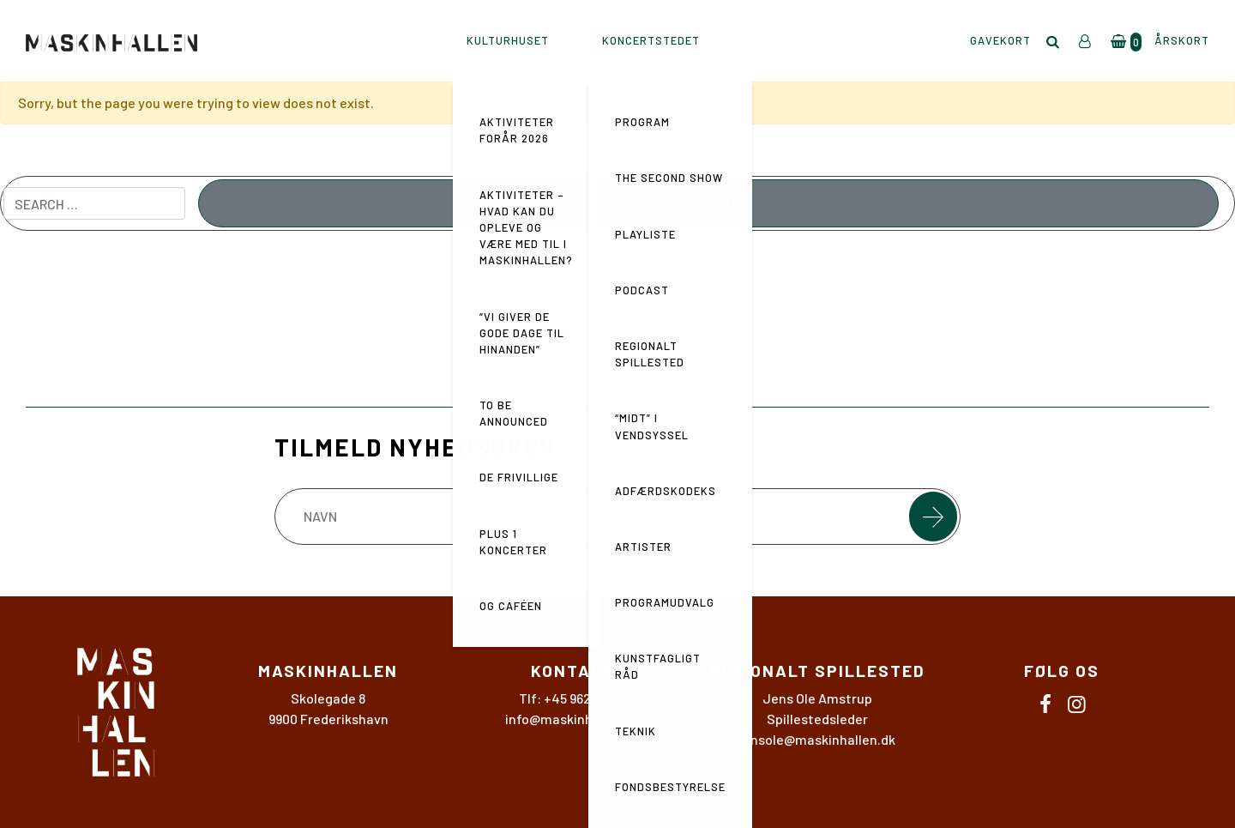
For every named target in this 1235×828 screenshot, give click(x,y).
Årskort (1181, 40)
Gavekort (1000, 40)
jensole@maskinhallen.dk (817, 739)
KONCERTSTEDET (651, 40)
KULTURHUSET (508, 40)
